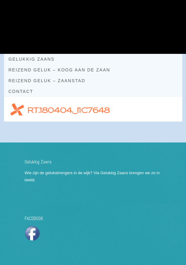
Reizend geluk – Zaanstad (47, 80)
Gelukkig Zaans (32, 59)
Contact (21, 91)
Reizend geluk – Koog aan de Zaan (59, 69)
